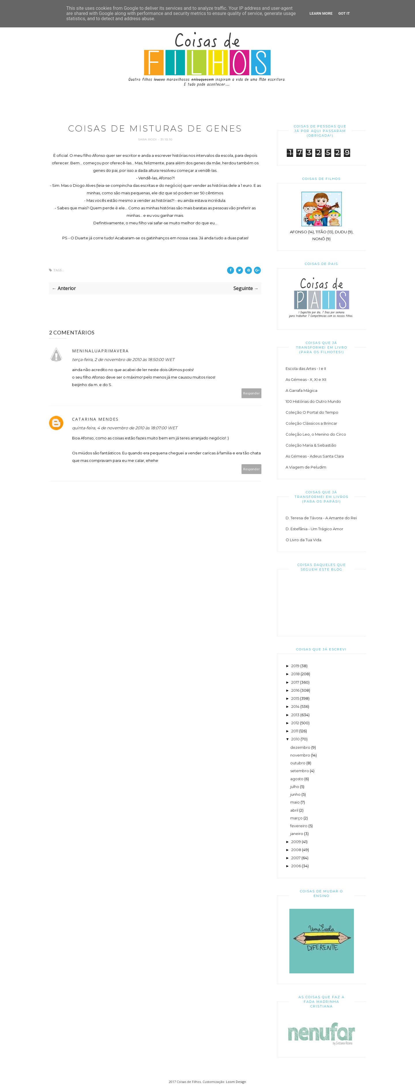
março (296, 818)
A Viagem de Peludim (306, 467)
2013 (295, 714)
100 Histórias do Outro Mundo (313, 401)
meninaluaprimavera (100, 350)
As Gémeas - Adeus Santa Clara (315, 456)
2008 (296, 849)
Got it (344, 13)
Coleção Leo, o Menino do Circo (316, 434)
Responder (251, 393)
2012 (295, 723)
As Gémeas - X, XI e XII (306, 379)
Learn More (321, 13)
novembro (300, 755)
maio (295, 802)
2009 (296, 841)
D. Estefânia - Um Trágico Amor (314, 528)
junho (295, 794)
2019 (295, 665)
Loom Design (236, 1081)
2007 (296, 857)
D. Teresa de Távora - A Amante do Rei (321, 518)
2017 (295, 682)
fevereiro (299, 825)
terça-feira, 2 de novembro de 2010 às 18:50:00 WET (123, 359)
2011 (294, 731)
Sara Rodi (148, 139)
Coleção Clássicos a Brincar (311, 423)
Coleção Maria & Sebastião (311, 445)
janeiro (296, 833)
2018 (295, 674)
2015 (295, 698)
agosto (296, 778)
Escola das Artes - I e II (306, 368)
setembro (299, 770)
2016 (295, 690)
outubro (297, 763)
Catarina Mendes (95, 419)
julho (294, 786)
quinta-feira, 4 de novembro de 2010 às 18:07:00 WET (124, 427)
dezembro (300, 747)
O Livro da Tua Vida (303, 539)
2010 (295, 739)
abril (294, 810)
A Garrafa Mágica (301, 390)
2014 (295, 706)
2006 (296, 866)
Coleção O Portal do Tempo (312, 412)
